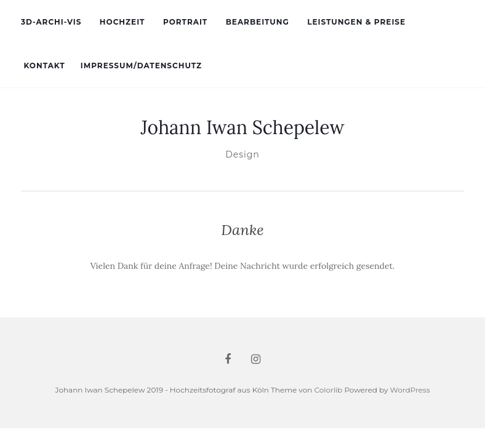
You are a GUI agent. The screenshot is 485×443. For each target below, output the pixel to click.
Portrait (184, 21)
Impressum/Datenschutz (141, 65)
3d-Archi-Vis (51, 21)
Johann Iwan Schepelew (243, 127)
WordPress (410, 389)
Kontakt (43, 65)
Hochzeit (121, 21)
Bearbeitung (256, 21)
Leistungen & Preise (355, 21)
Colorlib (328, 389)
